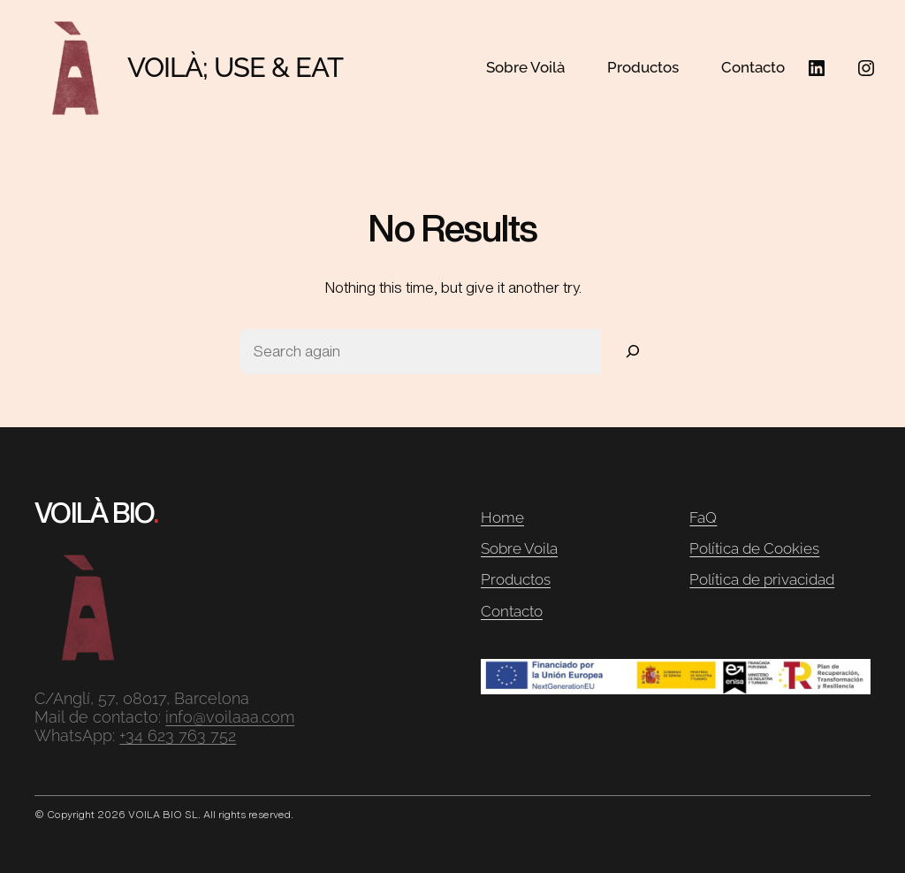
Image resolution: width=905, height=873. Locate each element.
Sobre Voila (519, 548)
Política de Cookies (754, 548)
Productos (516, 579)
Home (502, 517)
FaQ (703, 517)
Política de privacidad (761, 579)
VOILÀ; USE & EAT (235, 67)
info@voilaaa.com (229, 717)
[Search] (633, 351)
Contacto (512, 611)
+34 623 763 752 (177, 735)
